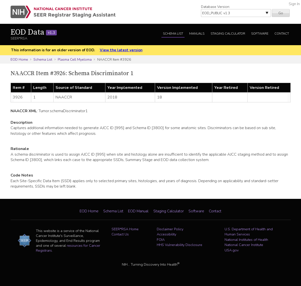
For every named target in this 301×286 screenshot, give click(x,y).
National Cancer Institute (244, 244)
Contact (281, 33)
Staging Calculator (228, 33)
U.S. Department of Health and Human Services (249, 232)
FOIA (161, 239)
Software (259, 33)
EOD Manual (138, 211)
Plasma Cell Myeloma (75, 59)
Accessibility (166, 234)
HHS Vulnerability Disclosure (179, 244)
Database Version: (215, 6)
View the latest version (121, 50)
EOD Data (34, 32)
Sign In (294, 4)
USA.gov (232, 250)
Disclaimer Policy (170, 229)
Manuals (196, 33)
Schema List (173, 33)
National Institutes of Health (246, 239)
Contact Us (120, 234)
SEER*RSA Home (125, 229)
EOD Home (19, 59)
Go (280, 13)
